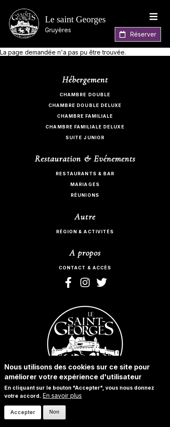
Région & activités (85, 232)
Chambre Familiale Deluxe (84, 127)
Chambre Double (85, 95)
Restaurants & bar (85, 174)
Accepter (22, 412)
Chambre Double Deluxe (85, 105)
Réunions (85, 195)
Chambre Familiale (85, 116)
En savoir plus (62, 395)
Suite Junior (85, 137)
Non (54, 412)
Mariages (84, 184)
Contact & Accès (85, 268)
